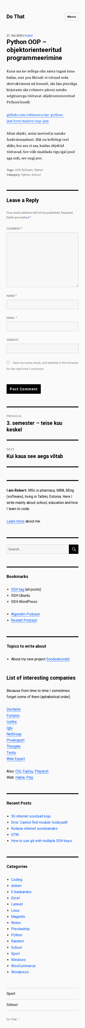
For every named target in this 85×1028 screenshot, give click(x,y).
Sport (15, 953)
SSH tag (17, 589)
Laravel (17, 904)
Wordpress (20, 972)
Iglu (9, 728)
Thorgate (14, 746)
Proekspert (15, 740)
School (36, 174)
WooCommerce (23, 966)
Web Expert (16, 759)
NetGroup (14, 734)
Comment (15, 228)
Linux (15, 910)
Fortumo (13, 715)
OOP (17, 170)
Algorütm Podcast (25, 614)
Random (17, 941)
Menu (71, 16)
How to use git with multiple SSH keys (41, 841)
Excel (15, 898)
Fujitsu (28, 771)
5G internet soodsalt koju (31, 816)
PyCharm (27, 170)
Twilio (11, 753)
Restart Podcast (24, 620)
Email (12, 318)
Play (29, 777)
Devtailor (14, 709)
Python (38, 170)
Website (12, 340)
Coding (16, 879)
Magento (18, 916)
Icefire (12, 722)
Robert (29, 35)
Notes (16, 923)
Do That (15, 17)
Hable (20, 777)
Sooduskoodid (57, 659)
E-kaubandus (21, 892)
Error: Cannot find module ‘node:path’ (39, 822)
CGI (18, 771)
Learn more (15, 521)
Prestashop (20, 929)
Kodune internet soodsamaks (34, 828)
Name (12, 296)
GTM (15, 834)
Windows (18, 960)
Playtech (42, 771)
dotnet (16, 886)
